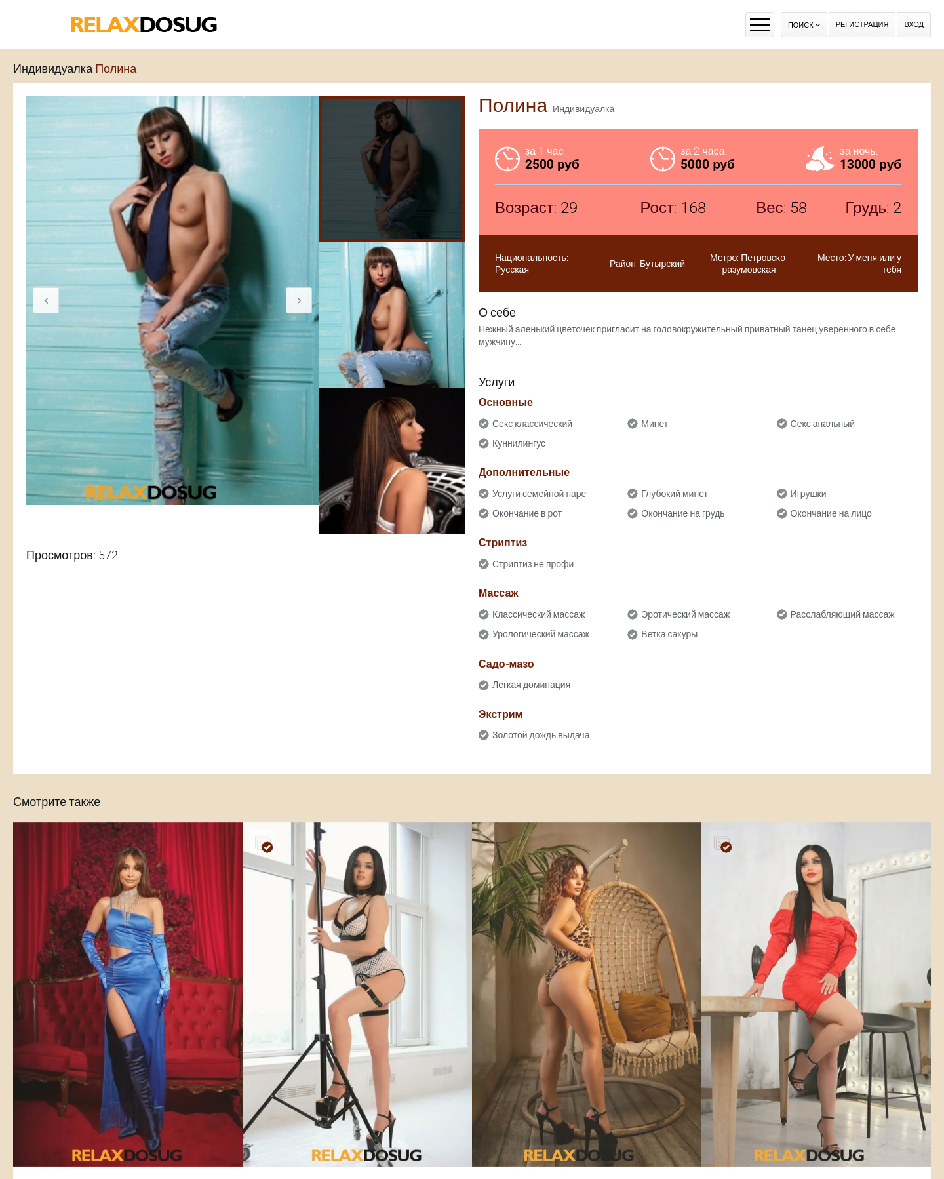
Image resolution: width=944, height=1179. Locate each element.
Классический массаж (538, 614)
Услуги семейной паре (539, 494)
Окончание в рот (527, 513)
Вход (914, 24)
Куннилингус (518, 443)
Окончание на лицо (831, 513)
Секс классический (532, 423)
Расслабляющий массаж (843, 614)
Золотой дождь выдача (540, 735)
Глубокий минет (674, 494)
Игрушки (809, 494)
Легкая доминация (531, 684)
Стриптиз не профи (533, 564)
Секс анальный (823, 423)
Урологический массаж (540, 634)
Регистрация (862, 24)
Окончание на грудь (682, 513)
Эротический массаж (685, 614)
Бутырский (662, 263)
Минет (654, 423)
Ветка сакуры (669, 634)
